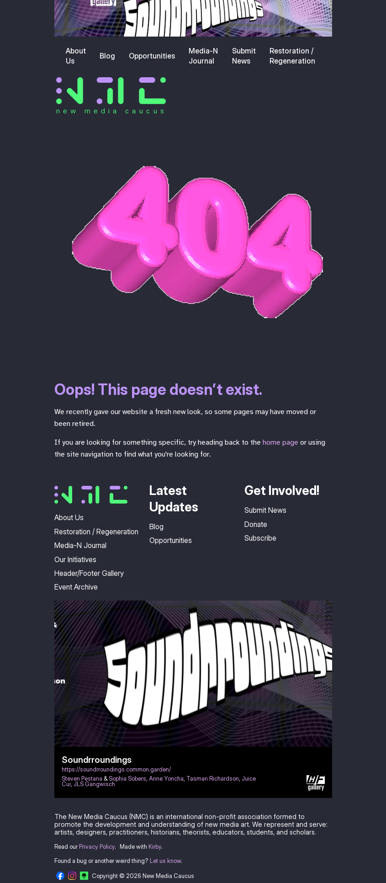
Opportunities (152, 55)
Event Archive (76, 586)
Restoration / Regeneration (292, 55)
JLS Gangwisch (94, 784)
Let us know (165, 860)
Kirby (154, 846)
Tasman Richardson (212, 778)
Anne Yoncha (166, 778)
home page (280, 442)
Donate (255, 524)
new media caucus (112, 110)
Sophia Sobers (127, 778)
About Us (76, 55)
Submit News (244, 55)
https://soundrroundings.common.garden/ (116, 769)
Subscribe (260, 538)
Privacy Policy (97, 846)
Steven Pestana (82, 778)
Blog (107, 55)
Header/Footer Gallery (89, 573)
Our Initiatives (75, 559)
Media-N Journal (203, 55)
